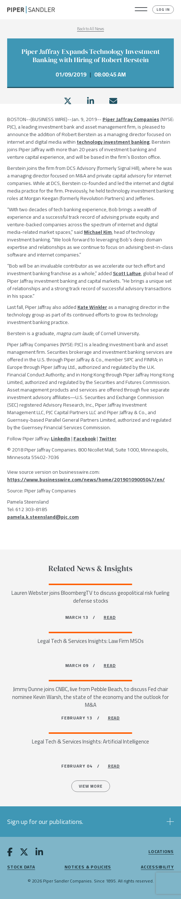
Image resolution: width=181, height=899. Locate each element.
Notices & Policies (88, 867)
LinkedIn (60, 438)
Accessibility (157, 867)
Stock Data (21, 867)
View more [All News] (91, 786)
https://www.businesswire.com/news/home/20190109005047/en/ (86, 479)
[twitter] (68, 101)
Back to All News (90, 28)
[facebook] (10, 853)
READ (110, 617)
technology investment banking (113, 142)
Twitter (107, 438)
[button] (141, 9)
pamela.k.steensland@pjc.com (43, 517)
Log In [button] (163, 9)
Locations (161, 851)
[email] (113, 101)
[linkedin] (90, 101)
